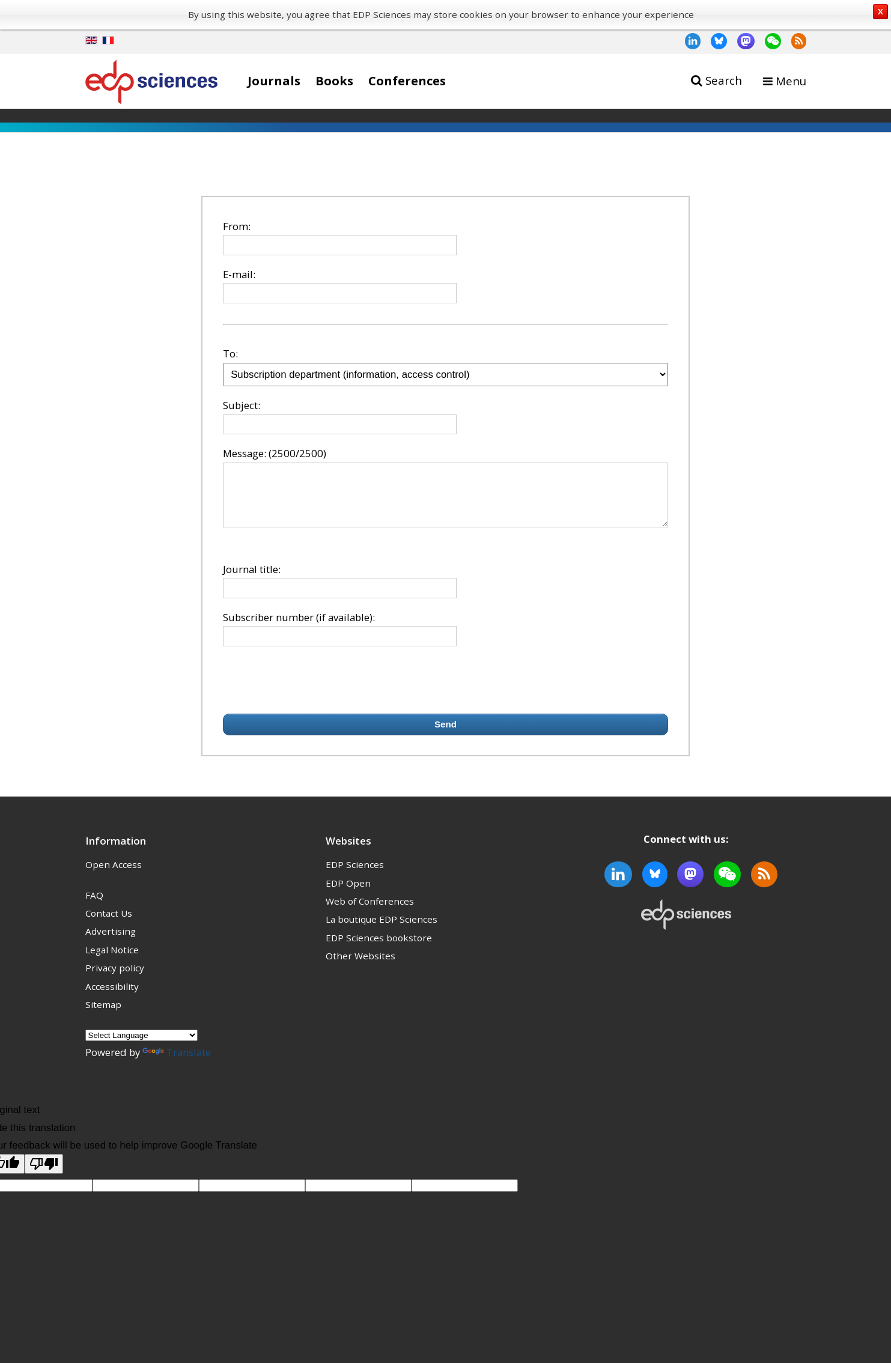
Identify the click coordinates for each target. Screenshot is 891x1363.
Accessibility (112, 997)
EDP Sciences (355, 875)
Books (334, 80)
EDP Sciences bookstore (379, 949)
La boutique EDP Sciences (381, 930)
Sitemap (103, 1015)
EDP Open (348, 894)
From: (237, 226)
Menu (791, 80)
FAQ (94, 906)
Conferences (407, 80)
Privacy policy (114, 979)
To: (230, 353)
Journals (274, 80)
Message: (244, 453)
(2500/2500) (297, 453)
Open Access (113, 875)
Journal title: (252, 580)
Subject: (241, 405)
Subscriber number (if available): (299, 628)
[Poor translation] (44, 1175)
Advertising (110, 942)
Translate (176, 1063)
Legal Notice (112, 961)
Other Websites (360, 967)
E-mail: (239, 274)
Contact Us (108, 924)
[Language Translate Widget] (141, 1046)
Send (445, 735)
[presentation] (314, 690)
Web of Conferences (370, 912)
